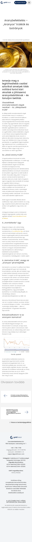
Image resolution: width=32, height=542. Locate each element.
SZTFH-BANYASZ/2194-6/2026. (16, 464)
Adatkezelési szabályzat (16, 493)
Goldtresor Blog (16, 480)
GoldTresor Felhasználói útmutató (16, 486)
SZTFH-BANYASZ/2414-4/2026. (16, 466)
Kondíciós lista (16, 491)
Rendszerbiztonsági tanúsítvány (16, 484)
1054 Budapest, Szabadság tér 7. (16, 443)
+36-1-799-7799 (16, 448)
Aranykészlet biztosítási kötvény (16, 482)
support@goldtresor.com (16, 454)
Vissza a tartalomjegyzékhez (21, 422)
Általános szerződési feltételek (16, 488)
